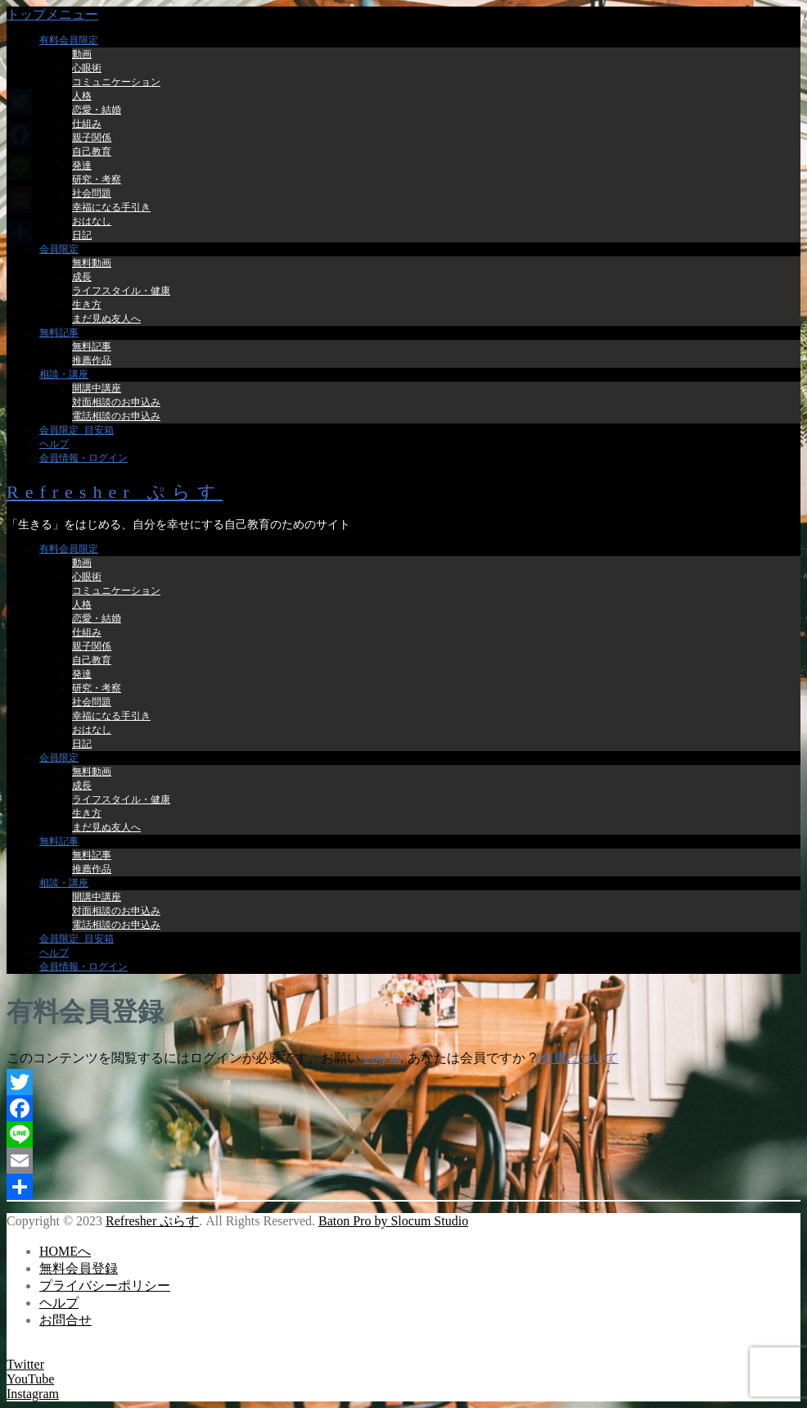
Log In (381, 1058)
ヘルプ (59, 1303)
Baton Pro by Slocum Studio (393, 1221)
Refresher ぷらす (115, 492)
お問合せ (65, 1320)
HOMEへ (65, 1251)
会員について (579, 1058)
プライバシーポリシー (104, 1286)
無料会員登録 (78, 1268)
